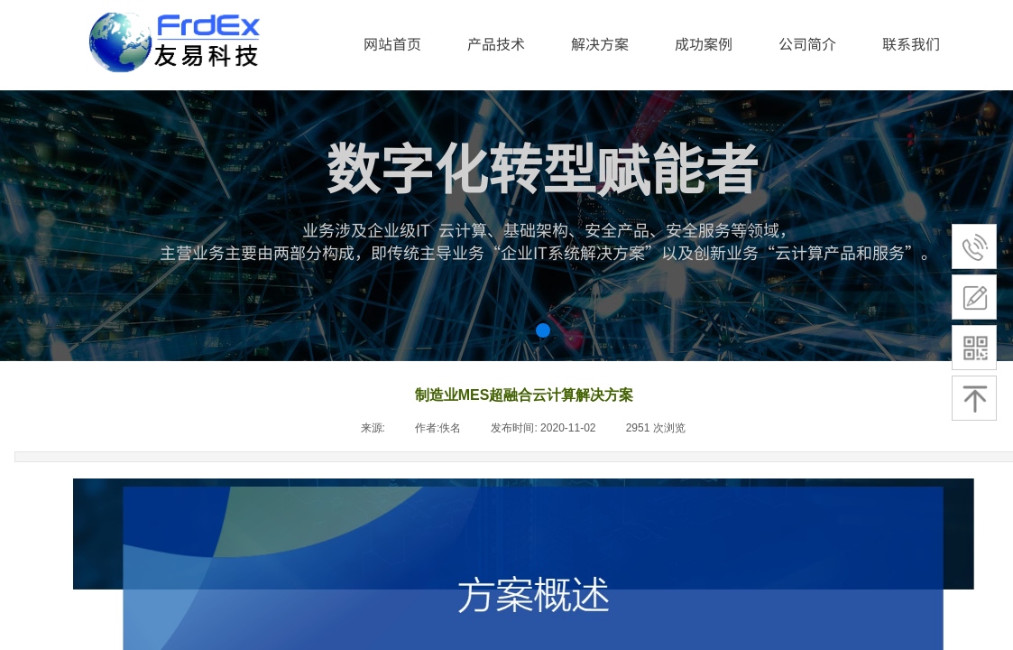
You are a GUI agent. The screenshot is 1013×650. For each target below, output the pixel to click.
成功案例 (703, 43)
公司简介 (807, 43)
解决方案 (600, 43)
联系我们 (911, 43)
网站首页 (392, 43)
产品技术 (496, 43)
